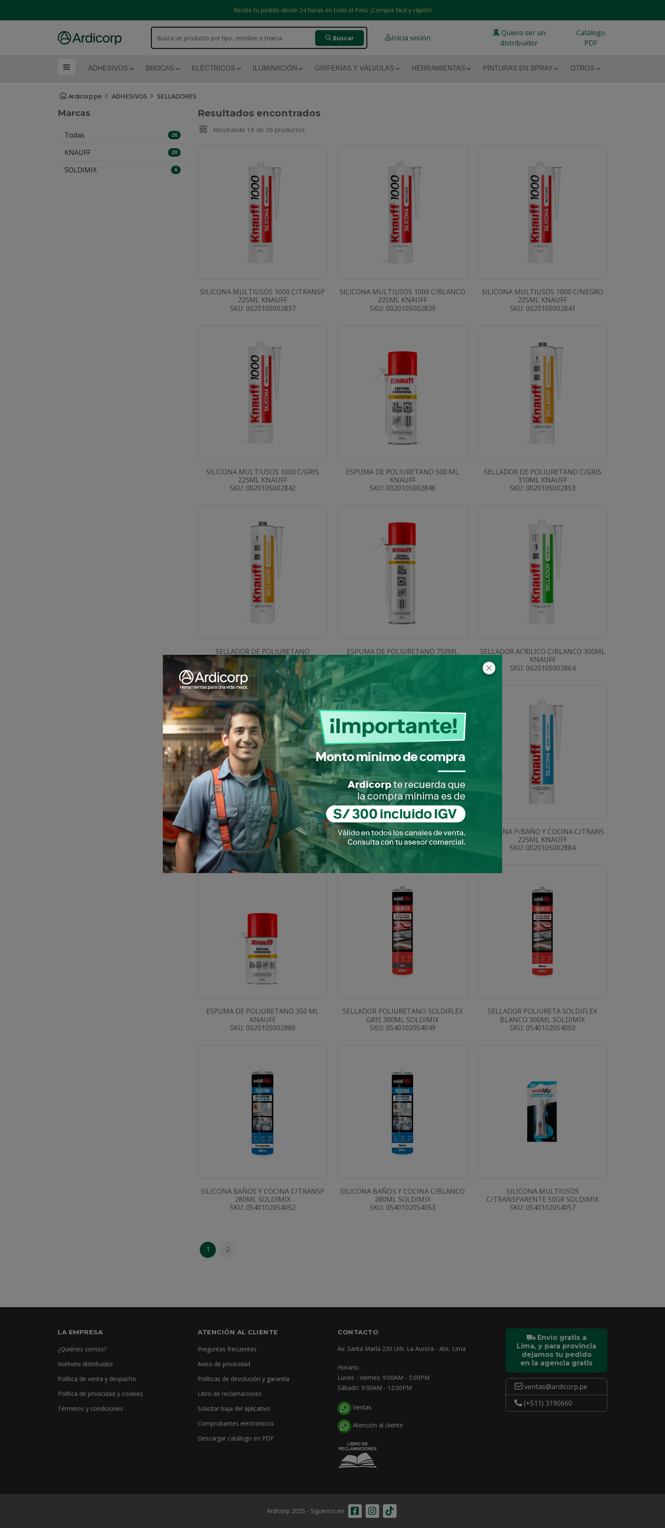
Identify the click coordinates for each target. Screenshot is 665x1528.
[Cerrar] (489, 668)
